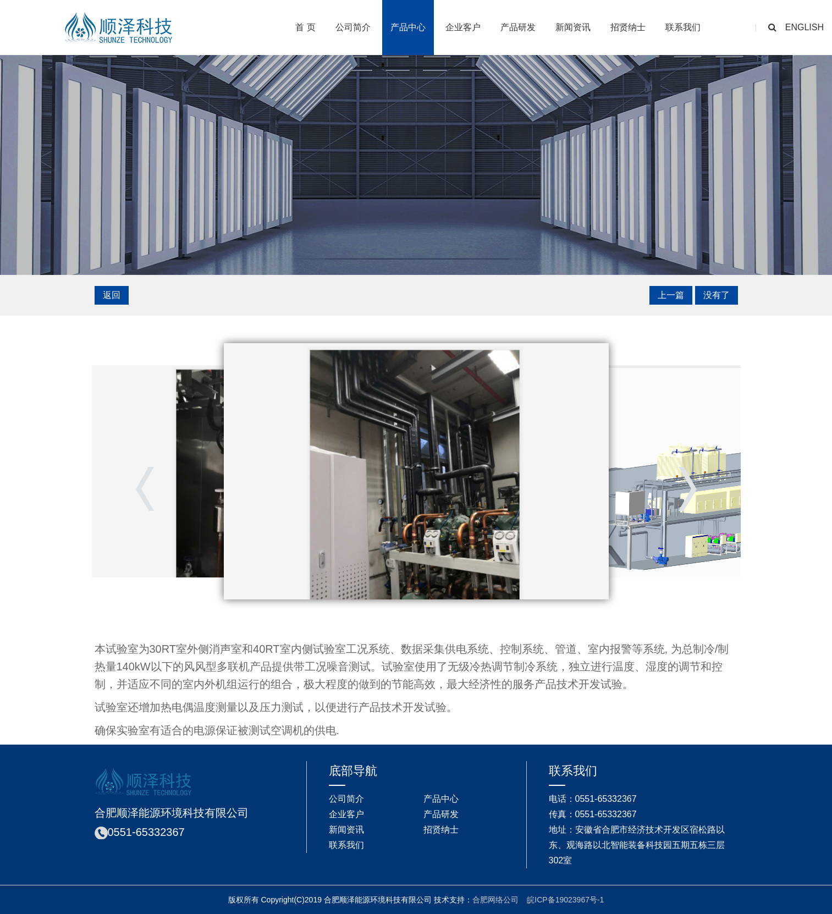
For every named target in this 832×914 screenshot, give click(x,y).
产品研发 (518, 27)
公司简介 (353, 27)
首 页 (305, 27)
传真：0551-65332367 (593, 814)
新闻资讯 (573, 27)
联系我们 (683, 27)
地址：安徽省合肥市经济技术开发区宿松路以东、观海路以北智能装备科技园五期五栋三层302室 (637, 845)
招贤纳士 (628, 27)
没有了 (716, 295)
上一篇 (671, 295)
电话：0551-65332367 (593, 798)
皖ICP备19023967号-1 (565, 899)
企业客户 (463, 27)
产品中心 (408, 27)
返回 (111, 295)
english (804, 27)
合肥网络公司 (495, 899)
